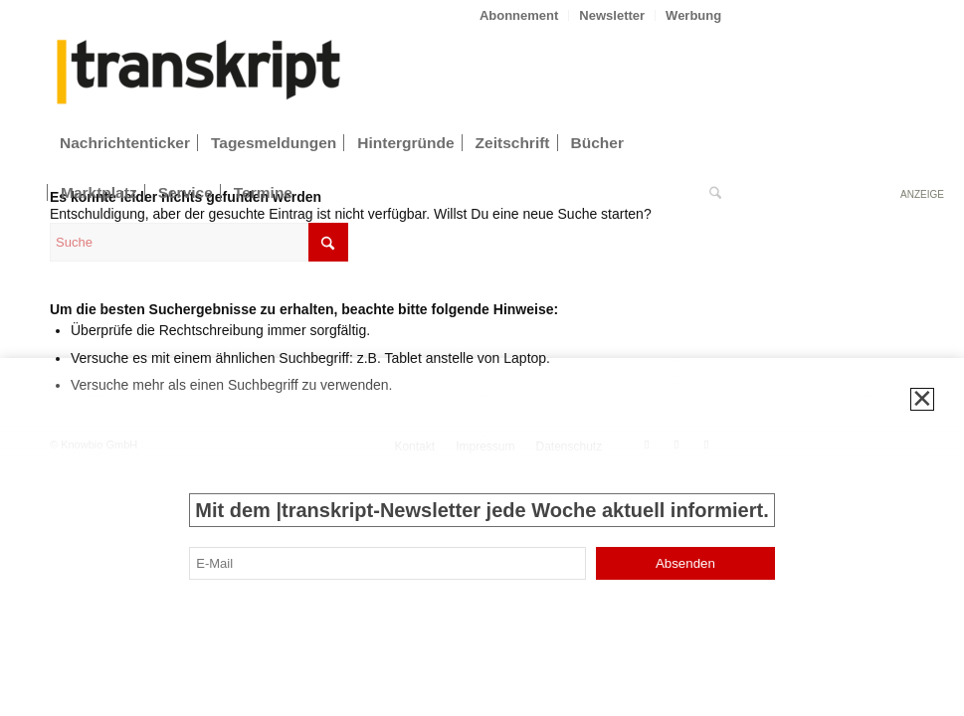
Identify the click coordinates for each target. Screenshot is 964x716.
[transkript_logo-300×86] (199, 73)
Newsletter (612, 15)
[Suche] (710, 193)
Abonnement (519, 15)
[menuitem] (519, 15)
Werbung (693, 15)
